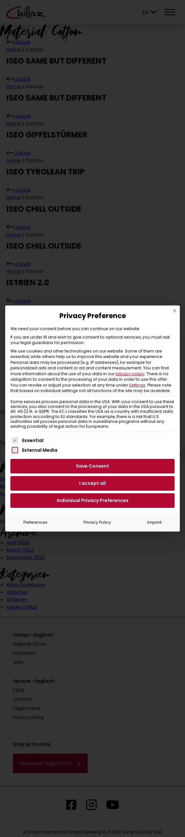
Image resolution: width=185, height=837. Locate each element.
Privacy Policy (97, 522)
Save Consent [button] (92, 466)
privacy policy (130, 374)
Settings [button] (137, 385)
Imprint (154, 522)
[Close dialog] (174, 310)
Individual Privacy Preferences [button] (93, 500)
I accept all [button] (92, 483)
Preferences (35, 522)
